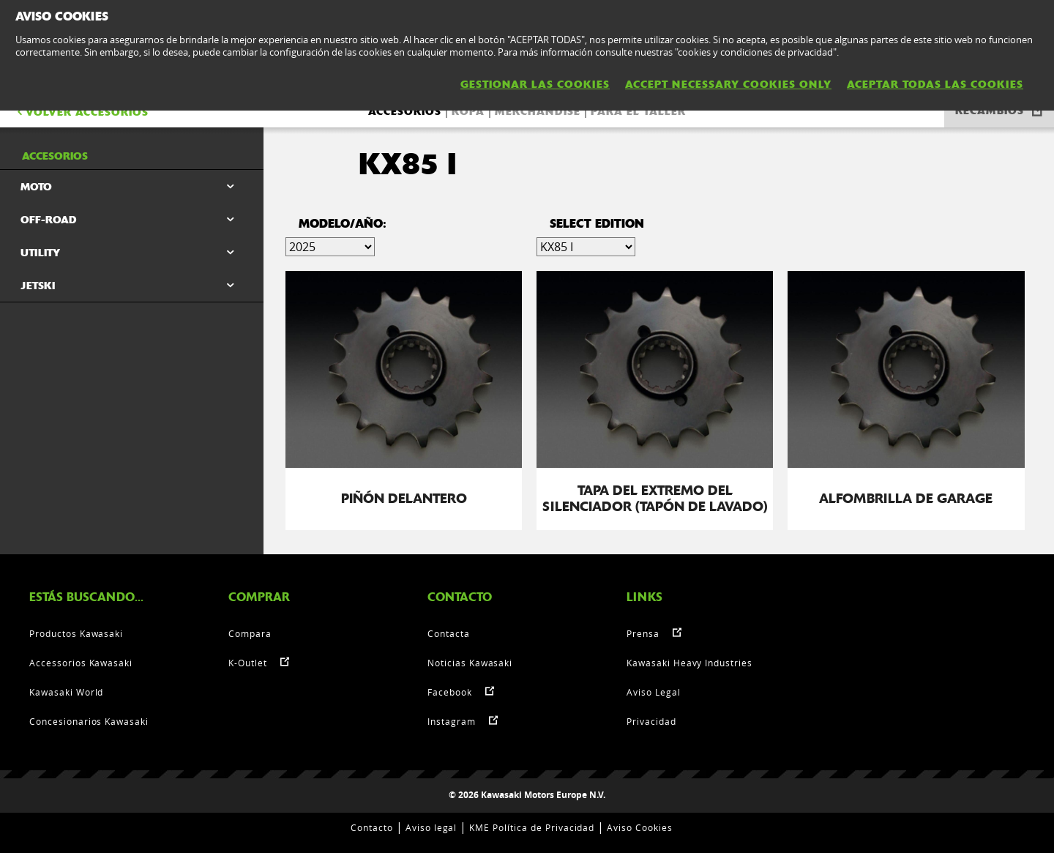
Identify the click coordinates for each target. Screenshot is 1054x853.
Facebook (449, 692)
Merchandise (537, 111)
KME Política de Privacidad (531, 827)
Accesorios (404, 111)
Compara (250, 633)
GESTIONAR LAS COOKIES (535, 84)
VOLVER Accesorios (82, 112)
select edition (597, 223)
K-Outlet (247, 662)
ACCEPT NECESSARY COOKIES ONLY (728, 84)
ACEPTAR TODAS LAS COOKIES (935, 84)
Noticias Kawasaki (469, 662)
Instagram (451, 721)
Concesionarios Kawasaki (89, 721)
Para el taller (638, 111)
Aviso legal (431, 827)
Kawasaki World (66, 692)
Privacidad (651, 721)
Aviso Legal (654, 692)
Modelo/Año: (342, 223)
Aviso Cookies (639, 827)
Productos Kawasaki (76, 633)
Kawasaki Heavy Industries (689, 662)
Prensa (643, 633)
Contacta (448, 633)
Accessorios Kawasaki (80, 662)
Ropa (468, 111)
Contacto (372, 827)
